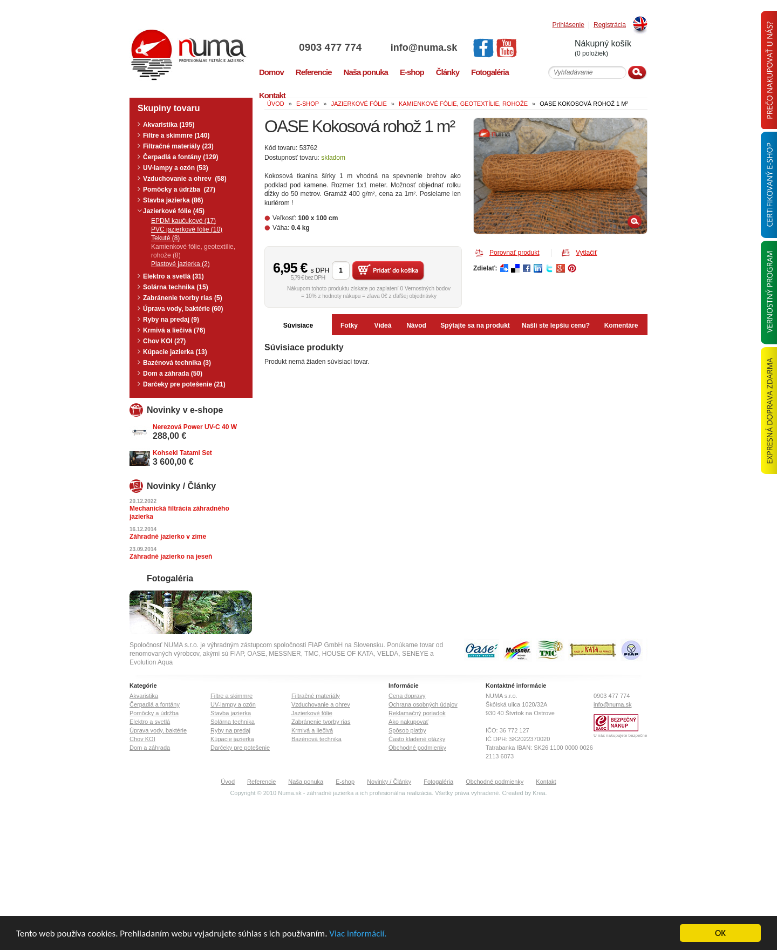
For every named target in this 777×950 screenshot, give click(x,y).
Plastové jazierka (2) (180, 264)
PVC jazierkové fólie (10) (186, 229)
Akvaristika (144, 696)
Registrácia (610, 25)
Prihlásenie (568, 25)
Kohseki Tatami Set (182, 453)
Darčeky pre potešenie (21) (184, 384)
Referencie (261, 781)
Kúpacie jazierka (232, 739)
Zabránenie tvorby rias (320, 721)
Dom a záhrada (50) (172, 373)
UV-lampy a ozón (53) (175, 168)
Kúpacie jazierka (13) (175, 352)
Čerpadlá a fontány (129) (180, 157)
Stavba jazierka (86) (173, 200)
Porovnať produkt (514, 252)
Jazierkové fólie (311, 713)
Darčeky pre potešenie (240, 747)
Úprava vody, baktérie (158, 730)
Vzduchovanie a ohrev (320, 704)
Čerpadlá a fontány (155, 704)
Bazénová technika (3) (177, 363)
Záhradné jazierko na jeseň (171, 556)
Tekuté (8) (165, 238)
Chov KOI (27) (164, 341)
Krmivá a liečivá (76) (174, 330)
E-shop (345, 781)
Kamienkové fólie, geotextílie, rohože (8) (193, 251)
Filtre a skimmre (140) (176, 135)
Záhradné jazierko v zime (168, 536)
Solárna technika (232, 721)
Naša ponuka (305, 781)
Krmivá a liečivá (312, 730)
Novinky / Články (389, 781)
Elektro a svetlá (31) (173, 276)
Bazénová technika (316, 739)
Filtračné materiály (315, 696)
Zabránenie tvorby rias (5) (182, 298)
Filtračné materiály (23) (178, 146)
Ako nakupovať (408, 721)
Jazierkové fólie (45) (174, 211)
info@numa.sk (424, 47)
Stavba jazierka (230, 713)
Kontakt (546, 781)
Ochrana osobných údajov (423, 704)
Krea (539, 793)
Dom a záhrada (150, 747)
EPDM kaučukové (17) (183, 221)
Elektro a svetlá (150, 721)
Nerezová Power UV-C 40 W (195, 427)
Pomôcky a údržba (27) (179, 189)
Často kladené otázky (416, 739)
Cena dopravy (407, 696)
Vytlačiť (586, 252)
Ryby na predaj (230, 730)
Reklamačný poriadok (417, 713)
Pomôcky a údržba (154, 713)
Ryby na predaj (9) (171, 319)
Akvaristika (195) (168, 124)
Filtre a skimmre (231, 696)
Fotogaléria (438, 781)
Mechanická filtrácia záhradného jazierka (179, 512)
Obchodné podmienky (417, 747)
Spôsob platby (407, 730)
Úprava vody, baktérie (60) (183, 309)
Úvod (228, 781)
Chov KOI (142, 739)
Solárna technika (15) (175, 287)
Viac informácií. (357, 933)
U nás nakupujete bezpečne (620, 735)
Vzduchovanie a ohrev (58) (185, 178)
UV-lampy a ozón (233, 704)
